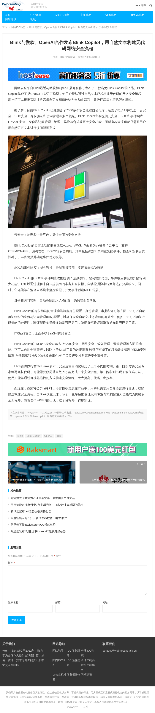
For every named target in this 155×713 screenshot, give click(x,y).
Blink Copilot (33, 435)
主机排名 (85, 14)
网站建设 (10, 19)
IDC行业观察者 (67, 57)
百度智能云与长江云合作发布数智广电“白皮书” (39, 518)
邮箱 (58, 602)
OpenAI (48, 435)
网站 (105, 602)
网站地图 (58, 650)
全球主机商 (62, 14)
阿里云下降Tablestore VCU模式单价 (33, 524)
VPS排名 (110, 14)
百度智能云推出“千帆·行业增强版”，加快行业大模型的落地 (47, 504)
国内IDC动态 (18, 27)
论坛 (33, 19)
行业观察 (35, 14)
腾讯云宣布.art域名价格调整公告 (31, 511)
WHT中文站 (81, 706)
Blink (20, 435)
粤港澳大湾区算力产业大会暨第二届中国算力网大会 (43, 498)
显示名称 (14, 602)
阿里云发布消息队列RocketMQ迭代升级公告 (38, 531)
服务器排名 (137, 14)
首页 (8, 14)
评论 (11, 562)
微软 (59, 435)
